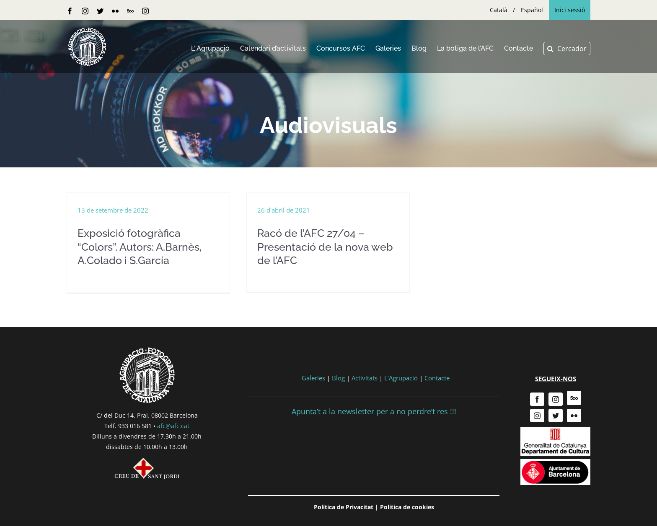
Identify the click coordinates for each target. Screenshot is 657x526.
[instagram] (555, 399)
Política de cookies (407, 507)
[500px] (574, 398)
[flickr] (574, 415)
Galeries (313, 378)
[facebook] (537, 399)
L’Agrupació (401, 378)
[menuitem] (498, 10)
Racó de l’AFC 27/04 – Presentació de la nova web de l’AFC (325, 247)
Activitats (365, 378)
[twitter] (555, 415)
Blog (338, 378)
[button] (567, 48)
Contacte (437, 378)
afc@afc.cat (173, 426)
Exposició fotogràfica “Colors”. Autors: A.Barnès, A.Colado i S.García (140, 247)
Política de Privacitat (343, 507)
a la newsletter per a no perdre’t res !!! (374, 411)
